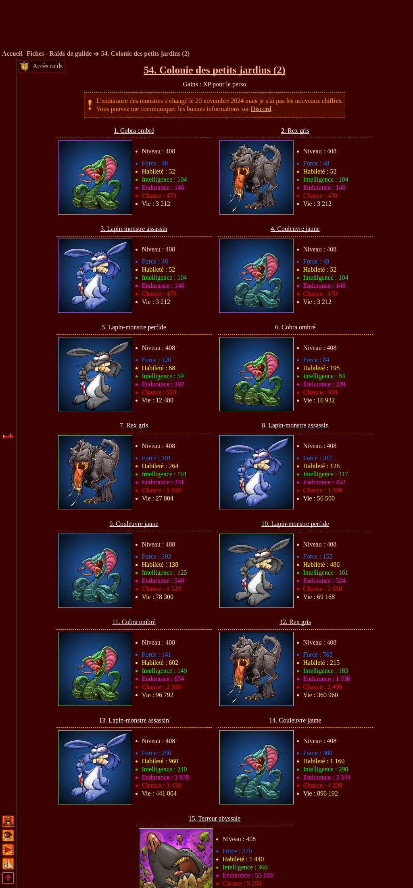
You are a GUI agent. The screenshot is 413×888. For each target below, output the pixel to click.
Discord (261, 108)
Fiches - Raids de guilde (59, 53)
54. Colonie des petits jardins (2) (145, 53)
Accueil (12, 53)
